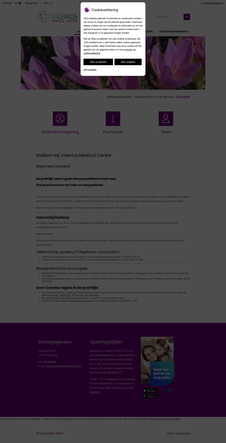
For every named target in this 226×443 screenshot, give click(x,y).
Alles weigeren (128, 62)
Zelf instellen (90, 69)
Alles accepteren (98, 62)
